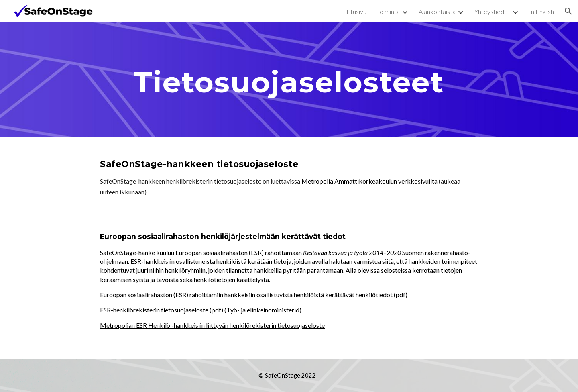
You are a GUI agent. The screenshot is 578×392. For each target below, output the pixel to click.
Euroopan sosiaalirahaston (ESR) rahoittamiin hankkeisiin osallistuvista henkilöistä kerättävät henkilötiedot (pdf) (253, 294)
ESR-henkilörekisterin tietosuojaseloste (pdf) (161, 310)
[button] (568, 11)
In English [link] (541, 11)
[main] (289, 79)
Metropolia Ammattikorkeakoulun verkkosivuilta (369, 181)
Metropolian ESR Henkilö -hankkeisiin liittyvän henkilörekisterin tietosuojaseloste (212, 325)
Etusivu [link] (356, 11)
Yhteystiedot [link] (492, 11)
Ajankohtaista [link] (437, 11)
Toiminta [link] (388, 11)
